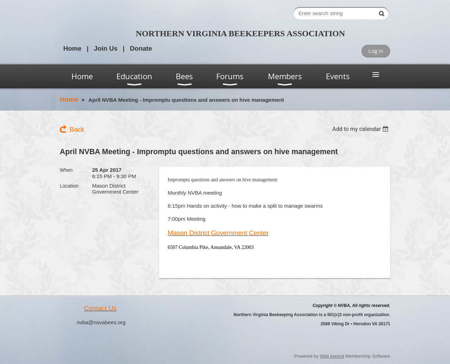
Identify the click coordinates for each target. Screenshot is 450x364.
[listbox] (361, 129)
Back (77, 129)
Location (69, 186)
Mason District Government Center (218, 233)
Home (72, 48)
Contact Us (100, 308)
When (66, 170)
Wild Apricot (332, 356)
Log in (375, 50)
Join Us (105, 48)
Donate (141, 48)
